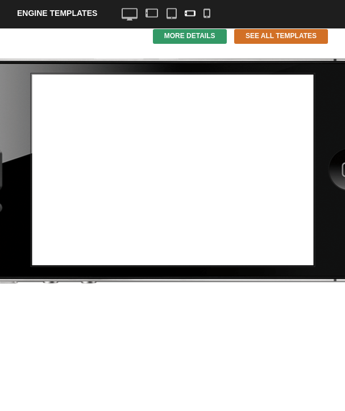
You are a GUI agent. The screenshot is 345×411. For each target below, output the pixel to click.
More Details (189, 36)
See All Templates (281, 36)
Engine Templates (57, 13)
